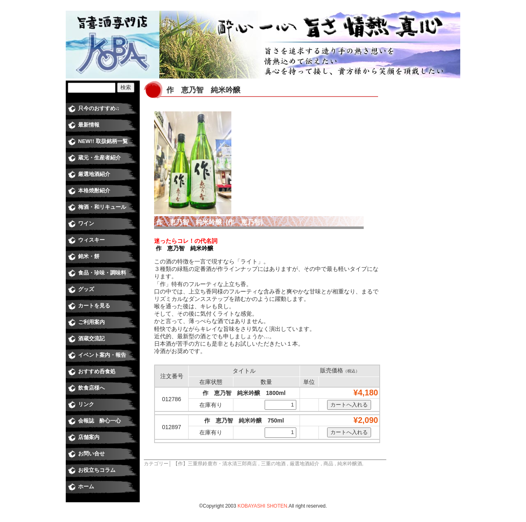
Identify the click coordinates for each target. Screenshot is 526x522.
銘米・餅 (88, 256)
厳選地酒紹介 (304, 464)
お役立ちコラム (96, 470)
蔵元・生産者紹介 (99, 158)
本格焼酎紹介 (94, 190)
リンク (86, 404)
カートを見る (94, 306)
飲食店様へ (91, 388)
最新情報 (88, 125)
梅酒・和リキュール (102, 207)
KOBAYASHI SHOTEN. (263, 506)
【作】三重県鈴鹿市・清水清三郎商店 (215, 464)
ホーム (86, 486)
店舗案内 (88, 437)
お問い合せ (91, 453)
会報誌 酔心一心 (99, 421)
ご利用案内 (91, 322)
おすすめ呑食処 (96, 371)
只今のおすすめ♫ (99, 108)
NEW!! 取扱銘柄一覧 (103, 141)
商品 (328, 464)
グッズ (86, 289)
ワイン (86, 223)
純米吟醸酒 (349, 464)
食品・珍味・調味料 (102, 273)
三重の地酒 (273, 464)
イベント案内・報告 (102, 355)
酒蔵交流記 (91, 338)
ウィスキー (91, 240)
